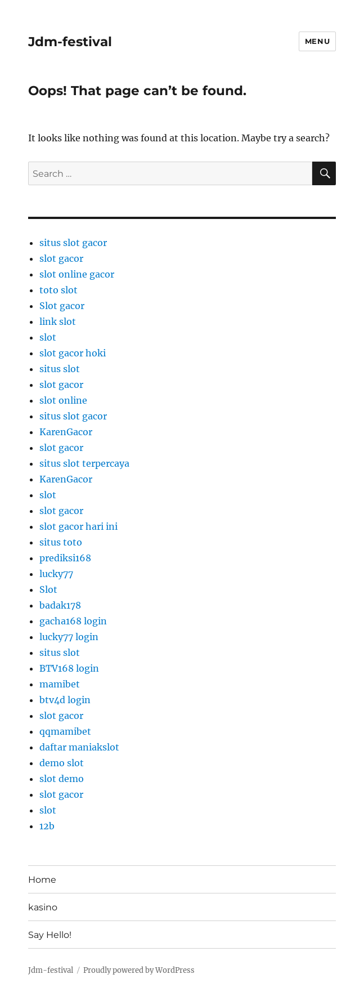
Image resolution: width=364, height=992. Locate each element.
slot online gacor (76, 274)
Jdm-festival (70, 42)
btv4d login (65, 699)
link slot (57, 321)
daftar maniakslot (79, 747)
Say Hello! (49, 935)
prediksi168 (65, 558)
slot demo (61, 778)
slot (47, 337)
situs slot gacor (73, 242)
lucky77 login (68, 636)
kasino (42, 907)
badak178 (60, 605)
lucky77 (56, 573)
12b (47, 826)
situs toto (60, 542)
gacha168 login (73, 621)
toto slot (58, 290)
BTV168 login (69, 668)
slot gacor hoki (72, 353)
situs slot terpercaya (84, 463)
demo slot (61, 762)
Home (42, 879)
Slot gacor (61, 305)
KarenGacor (65, 431)
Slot (48, 589)
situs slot (59, 368)
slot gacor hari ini (78, 526)
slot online (63, 400)
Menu (317, 41)
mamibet (59, 684)
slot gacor (61, 258)
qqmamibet (65, 731)
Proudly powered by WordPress (139, 970)
